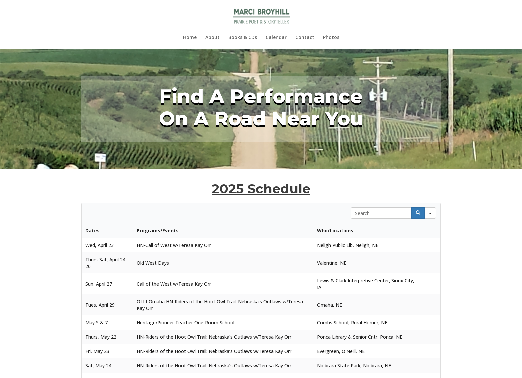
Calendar (276, 37)
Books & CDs (242, 37)
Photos (331, 37)
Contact (304, 37)
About (212, 37)
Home (190, 37)
